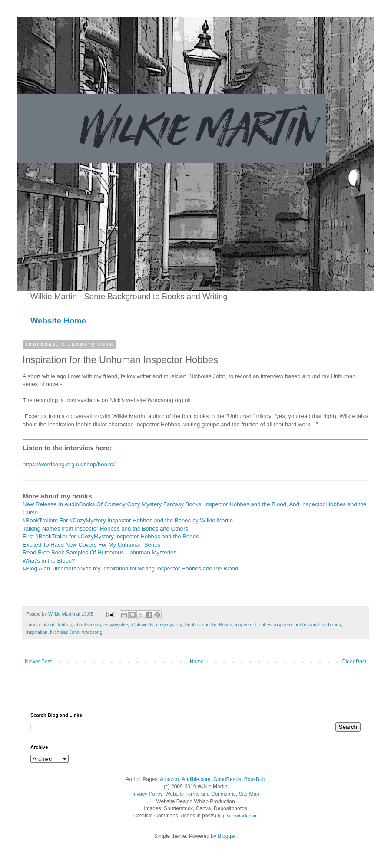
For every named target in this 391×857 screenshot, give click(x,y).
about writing (87, 624)
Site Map (249, 794)
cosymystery (116, 624)
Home (197, 662)
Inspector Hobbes (253, 624)
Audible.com (196, 779)
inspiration (36, 632)
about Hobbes (57, 624)
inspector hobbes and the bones (307, 624)
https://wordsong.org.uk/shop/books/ (69, 464)
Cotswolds (142, 624)
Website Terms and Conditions (200, 794)
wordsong (92, 632)
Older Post (353, 662)
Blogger (226, 836)
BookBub (254, 779)
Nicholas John (65, 632)
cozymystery (169, 624)
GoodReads (227, 779)
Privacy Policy (146, 794)
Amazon (169, 779)
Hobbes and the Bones (208, 624)
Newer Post (38, 662)
